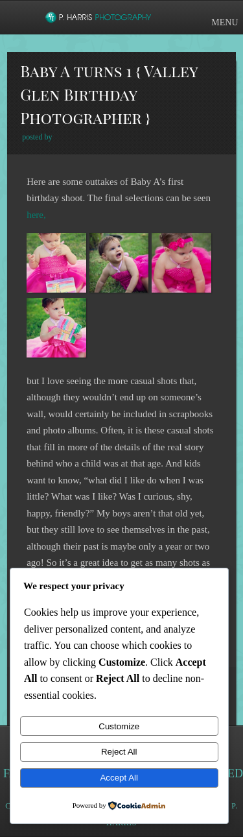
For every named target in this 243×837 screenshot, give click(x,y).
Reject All (119, 752)
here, (36, 215)
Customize (118, 726)
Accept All (119, 777)
